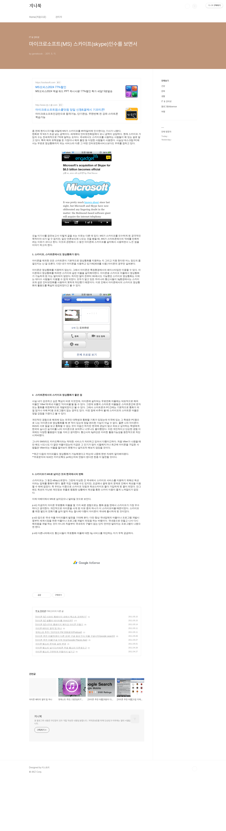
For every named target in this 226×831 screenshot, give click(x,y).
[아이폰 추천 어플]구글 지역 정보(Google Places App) (61, 636)
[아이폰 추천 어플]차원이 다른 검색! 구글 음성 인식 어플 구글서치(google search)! (75, 632)
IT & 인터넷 (41, 607)
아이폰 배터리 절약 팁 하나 (48, 624)
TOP (194, 764)
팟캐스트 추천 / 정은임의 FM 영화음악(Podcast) (58, 628)
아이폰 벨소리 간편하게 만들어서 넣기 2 (55, 647)
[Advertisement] (86, 100)
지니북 (35, 6)
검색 (187, 6)
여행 (163, 205)
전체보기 (165, 174)
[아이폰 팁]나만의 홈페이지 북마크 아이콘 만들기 (59, 620)
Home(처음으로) (37, 17)
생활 (163, 189)
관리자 (59, 17)
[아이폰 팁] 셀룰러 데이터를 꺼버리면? (54, 616)
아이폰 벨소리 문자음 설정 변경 (50, 640)
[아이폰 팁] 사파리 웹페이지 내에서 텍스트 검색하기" (61, 612)
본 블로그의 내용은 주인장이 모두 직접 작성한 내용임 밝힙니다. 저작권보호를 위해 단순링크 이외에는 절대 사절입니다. (82, 718)
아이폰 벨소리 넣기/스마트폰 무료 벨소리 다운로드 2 (61, 643)
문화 (163, 184)
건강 (163, 179)
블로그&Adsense (169, 199)
